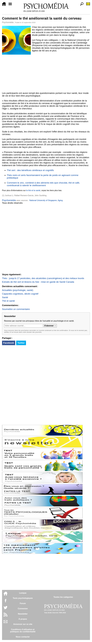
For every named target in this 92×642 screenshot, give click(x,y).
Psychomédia (8, 22)
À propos (23, 619)
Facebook (8, 343)
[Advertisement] (46, 73)
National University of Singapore (43, 200)
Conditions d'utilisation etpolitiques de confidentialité (22, 630)
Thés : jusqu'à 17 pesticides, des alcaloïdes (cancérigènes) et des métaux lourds (43, 278)
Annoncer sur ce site (22, 624)
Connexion (23, 609)
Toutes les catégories (63, 597)
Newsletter (23, 614)
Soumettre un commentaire (16, 309)
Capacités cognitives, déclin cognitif (20, 293)
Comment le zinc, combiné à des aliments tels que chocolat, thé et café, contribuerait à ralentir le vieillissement (43, 184)
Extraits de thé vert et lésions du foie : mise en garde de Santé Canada (38, 282)
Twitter (21, 343)
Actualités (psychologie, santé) (17, 290)
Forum (23, 603)
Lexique (22, 593)
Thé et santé (8, 301)
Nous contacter (23, 637)
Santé (5, 297)
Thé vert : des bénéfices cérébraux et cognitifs (30, 170)
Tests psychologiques (23, 598)
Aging (60, 200)
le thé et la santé (33, 190)
